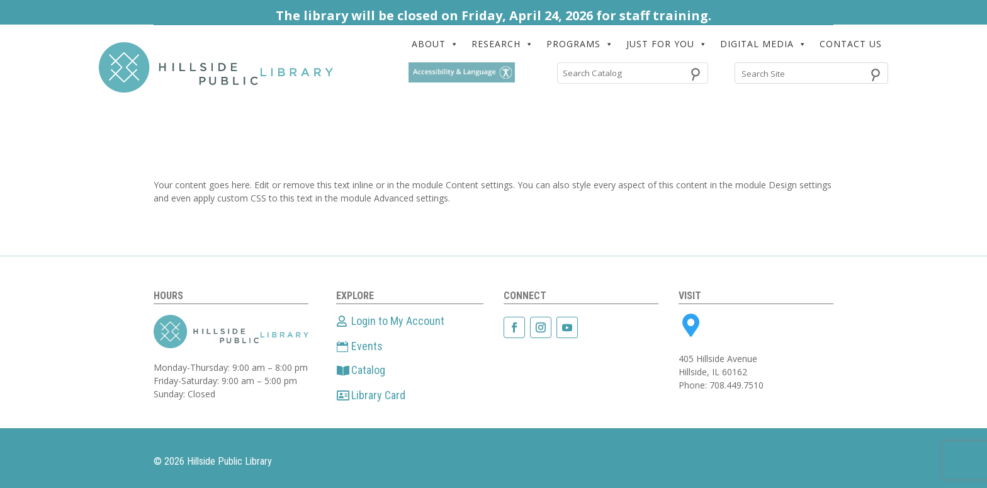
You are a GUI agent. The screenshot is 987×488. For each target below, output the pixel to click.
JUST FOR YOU (667, 44)
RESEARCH (502, 44)
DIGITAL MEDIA (763, 44)
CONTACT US (851, 44)
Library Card (378, 395)
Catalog (368, 370)
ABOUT (435, 44)
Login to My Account (397, 320)
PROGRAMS (580, 44)
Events (367, 346)
